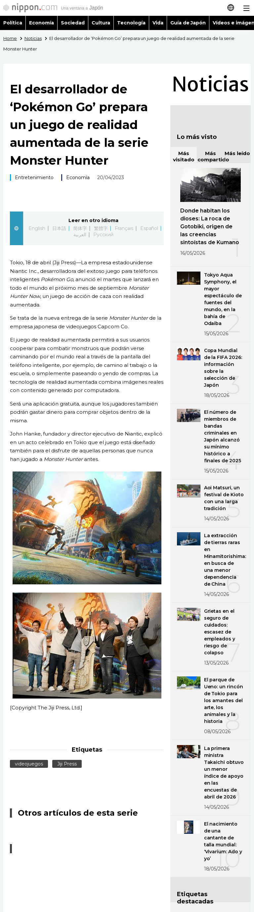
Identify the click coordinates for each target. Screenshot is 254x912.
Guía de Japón (188, 23)
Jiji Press (67, 764)
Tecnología (131, 23)
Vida (157, 23)
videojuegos (29, 764)
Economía (41, 23)
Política (12, 23)
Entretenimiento (34, 177)
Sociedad (73, 23)
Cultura (101, 23)
